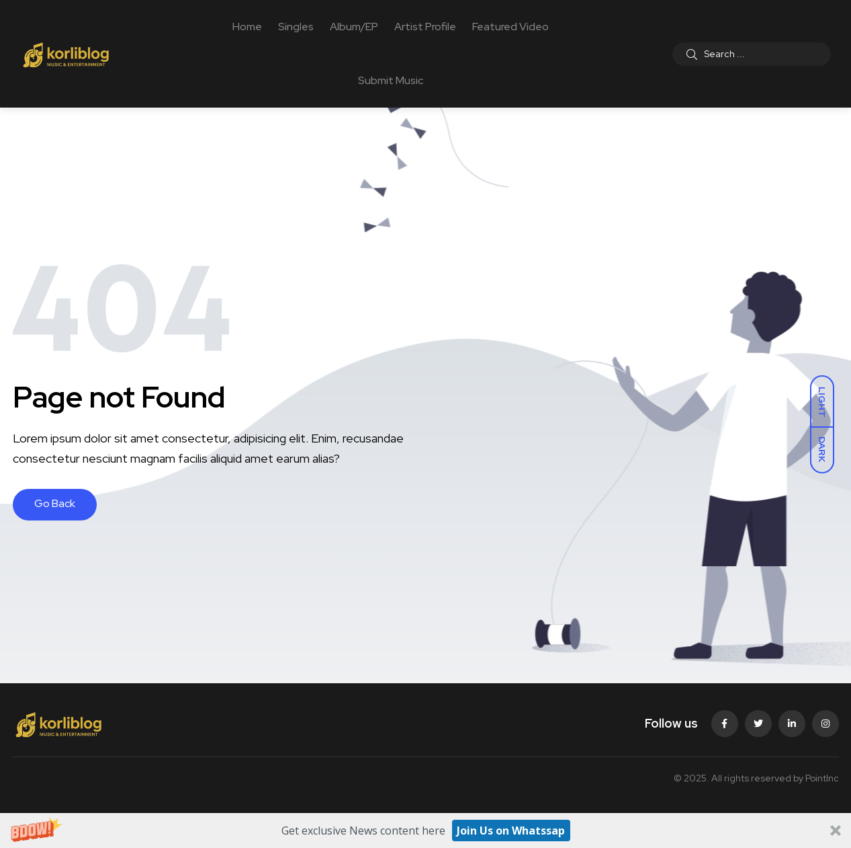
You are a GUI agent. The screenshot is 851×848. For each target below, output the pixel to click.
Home (247, 27)
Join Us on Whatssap (511, 830)
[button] (425, 830)
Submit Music (390, 80)
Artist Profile (425, 27)
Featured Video (510, 27)
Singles (296, 27)
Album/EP (354, 27)
